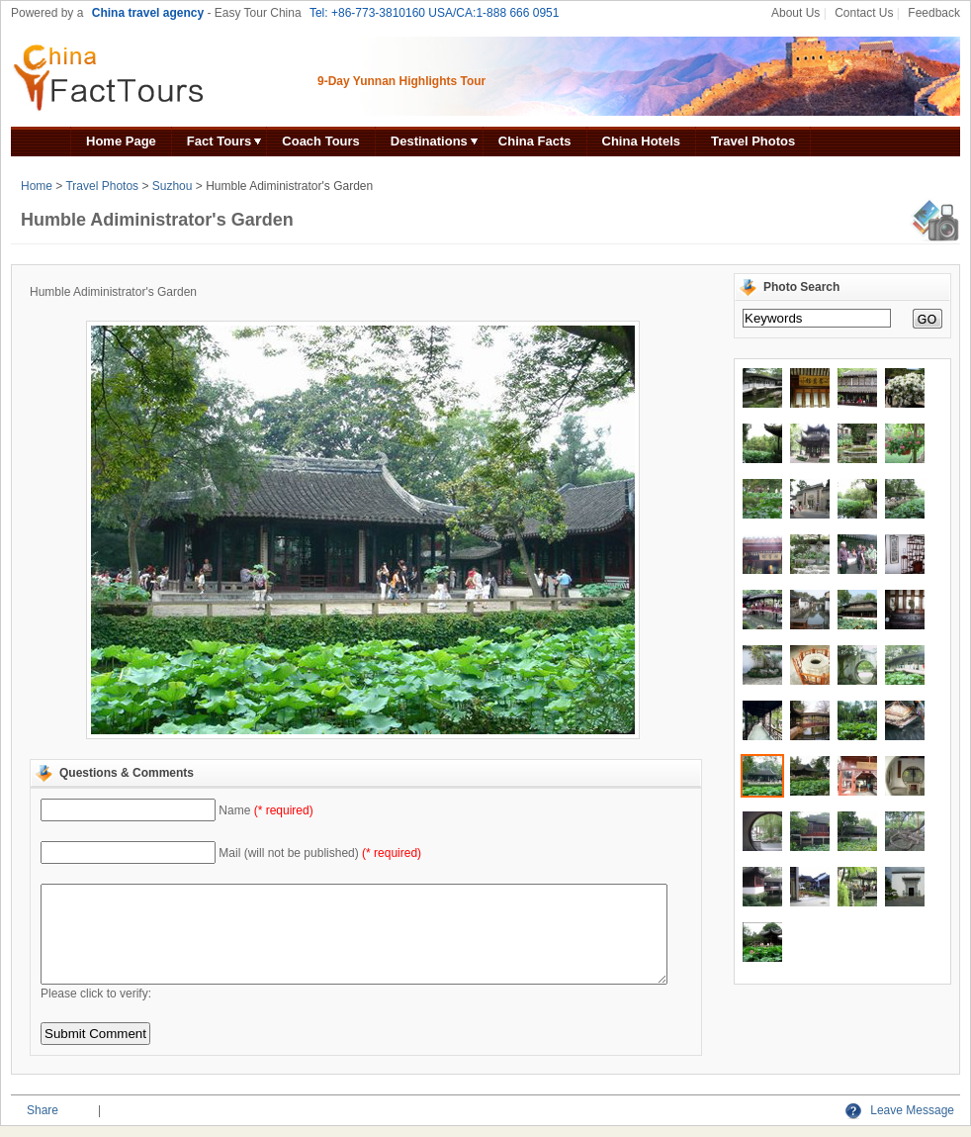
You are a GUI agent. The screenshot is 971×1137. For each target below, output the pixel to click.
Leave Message (899, 1110)
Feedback (934, 13)
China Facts (535, 141)
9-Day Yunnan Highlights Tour (401, 81)
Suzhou (172, 186)
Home (36, 186)
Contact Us (864, 13)
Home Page (121, 141)
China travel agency (148, 13)
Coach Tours (321, 141)
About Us (795, 13)
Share (42, 1110)
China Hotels (641, 141)
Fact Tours (219, 141)
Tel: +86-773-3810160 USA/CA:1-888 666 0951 (434, 13)
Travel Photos (753, 141)
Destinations (429, 141)
